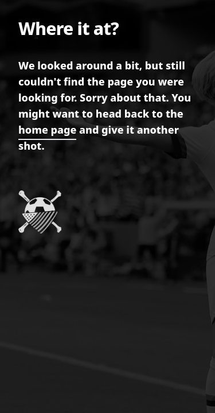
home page (47, 130)
